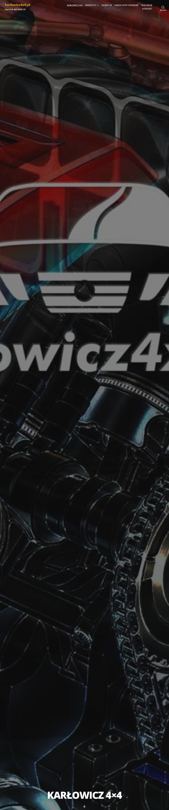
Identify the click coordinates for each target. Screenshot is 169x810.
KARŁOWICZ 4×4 (75, 5)
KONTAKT (147, 9)
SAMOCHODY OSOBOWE (126, 5)
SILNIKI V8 (107, 5)
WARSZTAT (90, 5)
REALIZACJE (146, 5)
